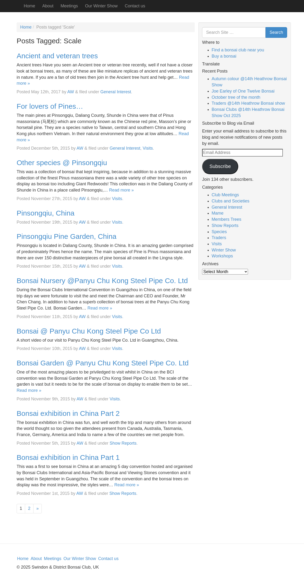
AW (70, 91)
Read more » (121, 190)
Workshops (222, 256)
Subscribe (220, 166)
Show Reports (123, 443)
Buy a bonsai (224, 56)
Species (219, 231)
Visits (148, 148)
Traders (219, 237)
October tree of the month (236, 97)
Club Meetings (225, 194)
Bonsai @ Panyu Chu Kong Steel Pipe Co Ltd (89, 331)
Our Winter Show (101, 6)
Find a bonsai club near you (238, 50)
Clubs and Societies (230, 201)
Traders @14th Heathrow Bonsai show (248, 103)
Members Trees (226, 219)
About (47, 6)
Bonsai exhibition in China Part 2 (68, 413)
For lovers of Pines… (50, 106)
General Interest (115, 91)
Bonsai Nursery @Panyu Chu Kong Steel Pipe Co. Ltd (102, 281)
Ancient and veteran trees (57, 56)
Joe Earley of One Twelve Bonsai (243, 91)
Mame (217, 213)
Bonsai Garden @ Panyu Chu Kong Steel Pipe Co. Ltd (103, 363)
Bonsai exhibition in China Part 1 (68, 457)
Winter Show (224, 250)
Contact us (135, 6)
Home (29, 6)
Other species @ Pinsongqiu (62, 163)
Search (276, 32)
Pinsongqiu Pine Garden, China (66, 236)
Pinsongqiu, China (46, 213)
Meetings (69, 6)
